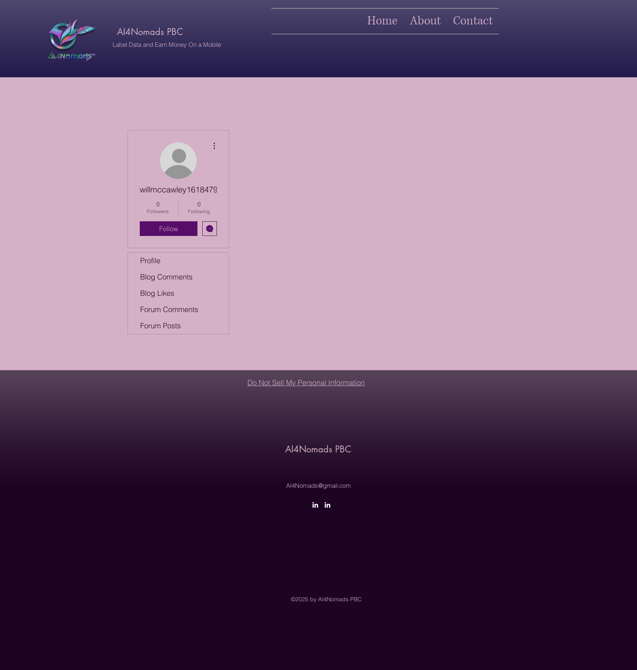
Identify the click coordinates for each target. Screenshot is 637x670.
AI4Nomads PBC (150, 31)
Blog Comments (166, 277)
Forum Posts (160, 325)
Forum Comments (169, 309)
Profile (150, 260)
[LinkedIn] (315, 505)
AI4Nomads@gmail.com (318, 485)
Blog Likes (157, 293)
